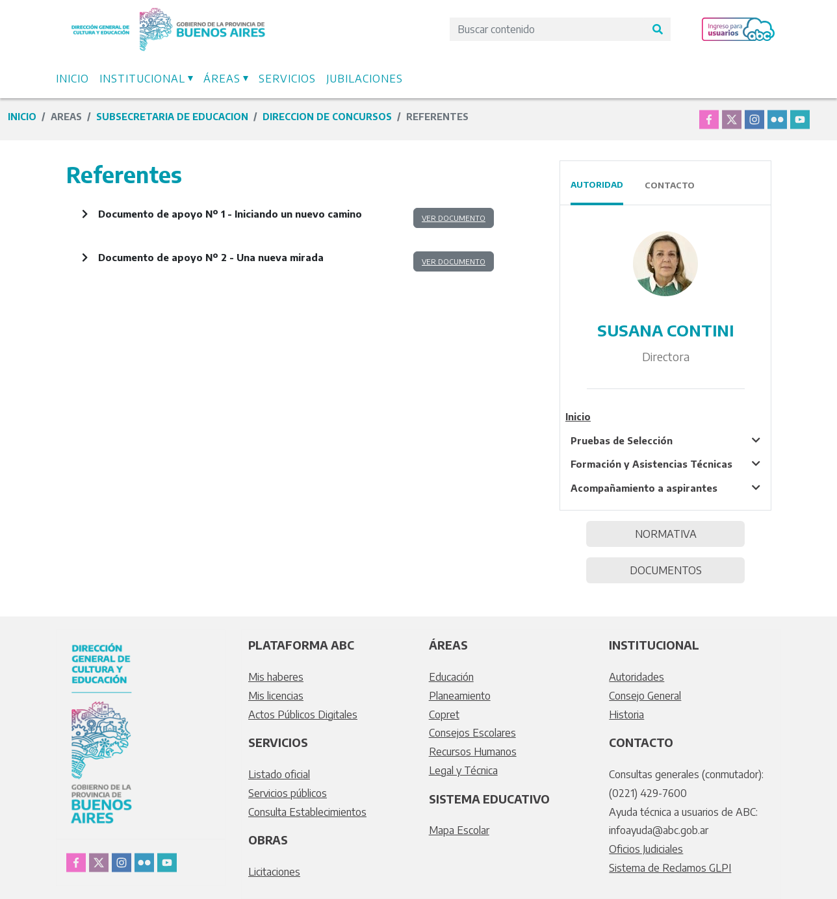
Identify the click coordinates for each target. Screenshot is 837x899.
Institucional (142, 78)
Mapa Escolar (459, 830)
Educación (451, 676)
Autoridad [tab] (597, 184)
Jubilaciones (364, 78)
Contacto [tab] (670, 185)
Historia (626, 714)
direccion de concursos (327, 116)
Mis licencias (275, 695)
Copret (444, 714)
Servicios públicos (287, 793)
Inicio (72, 78)
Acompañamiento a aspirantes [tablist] (644, 488)
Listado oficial (279, 774)
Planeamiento (460, 695)
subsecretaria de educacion (172, 116)
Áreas (221, 78)
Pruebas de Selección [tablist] (622, 440)
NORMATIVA (666, 533)
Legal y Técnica (463, 770)
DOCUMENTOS (666, 570)
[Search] (547, 29)
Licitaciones (274, 871)
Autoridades (636, 676)
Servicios (287, 78)
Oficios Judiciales (646, 848)
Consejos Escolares (472, 732)
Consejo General (645, 695)
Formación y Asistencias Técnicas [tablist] (651, 464)
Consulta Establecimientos (307, 811)
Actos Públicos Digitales (302, 714)
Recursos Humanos (473, 751)
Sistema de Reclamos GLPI (670, 867)
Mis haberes (275, 676)
